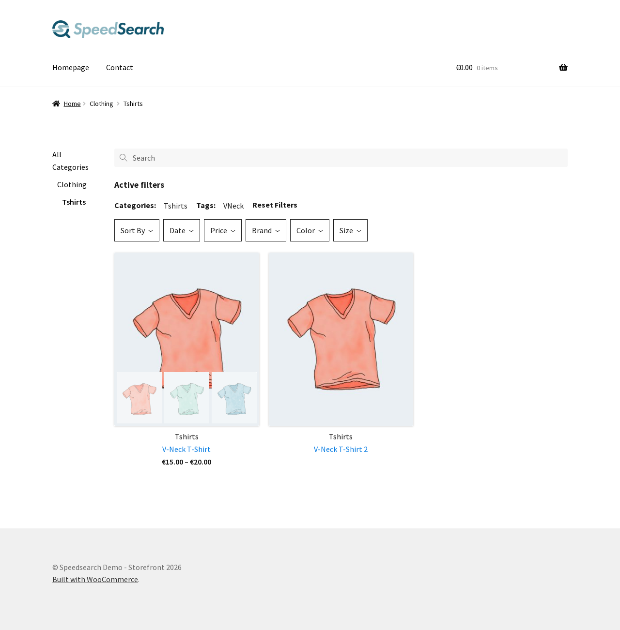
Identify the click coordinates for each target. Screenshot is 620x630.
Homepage (70, 67)
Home (72, 103)
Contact (119, 67)
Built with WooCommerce (95, 579)
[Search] (341, 158)
